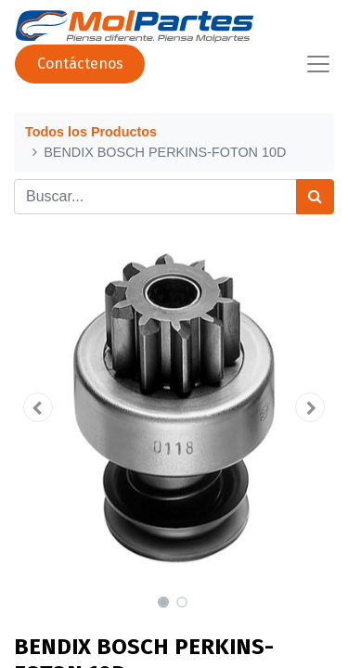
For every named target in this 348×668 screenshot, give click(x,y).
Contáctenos (80, 63)
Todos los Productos (91, 131)
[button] (38, 407)
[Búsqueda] (315, 196)
